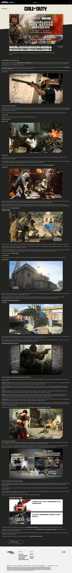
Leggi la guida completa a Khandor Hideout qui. (11, 300)
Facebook (35, 536)
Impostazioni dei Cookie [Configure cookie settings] (42, 565)
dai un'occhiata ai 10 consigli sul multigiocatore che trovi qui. (39, 407)
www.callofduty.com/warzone (32, 527)
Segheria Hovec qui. (16, 207)
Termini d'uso (20, 565)
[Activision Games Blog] (7, 2)
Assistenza (15, 565)
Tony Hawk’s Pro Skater (23, 555)
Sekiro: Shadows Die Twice (24, 559)
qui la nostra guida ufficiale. (48, 165)
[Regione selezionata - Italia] (63, 552)
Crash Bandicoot (22, 558)
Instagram (40, 536)
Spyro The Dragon (22, 557)
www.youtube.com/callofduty (50, 529)
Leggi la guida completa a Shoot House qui (10, 343)
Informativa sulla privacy (27, 565)
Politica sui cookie (35, 565)
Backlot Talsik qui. (15, 253)
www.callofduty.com (40, 529)
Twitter (31, 536)
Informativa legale (9, 565)
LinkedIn (31, 558)
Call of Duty (21, 554)
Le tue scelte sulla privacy (51, 565)
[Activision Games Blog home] (10, 552)
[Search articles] (69, 2)
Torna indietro (4, 8)
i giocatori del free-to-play (24, 62)
